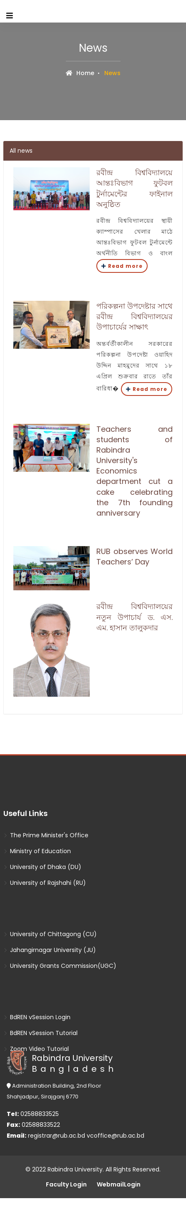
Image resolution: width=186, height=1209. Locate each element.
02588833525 (33, 1114)
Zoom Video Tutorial (36, 1049)
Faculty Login (66, 1184)
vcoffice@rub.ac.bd (115, 1135)
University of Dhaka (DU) (42, 867)
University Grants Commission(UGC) (59, 966)
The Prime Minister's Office (45, 835)
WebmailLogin (119, 1184)
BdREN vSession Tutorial (40, 1033)
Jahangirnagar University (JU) (49, 950)
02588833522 (33, 1125)
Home (80, 73)
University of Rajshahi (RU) (44, 883)
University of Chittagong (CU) (50, 934)
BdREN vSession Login (36, 1017)
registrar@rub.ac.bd (57, 1135)
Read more (122, 266)
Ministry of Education (37, 851)
